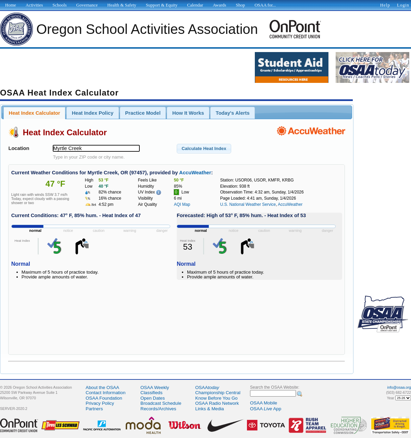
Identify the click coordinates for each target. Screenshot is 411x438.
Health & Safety (121, 5)
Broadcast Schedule (160, 403)
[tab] (34, 113)
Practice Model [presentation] (142, 113)
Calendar (195, 5)
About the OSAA (102, 387)
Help (385, 5)
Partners (94, 408)
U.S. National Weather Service (248, 204)
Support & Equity (161, 5)
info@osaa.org (399, 387)
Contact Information (105, 392)
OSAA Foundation (104, 398)
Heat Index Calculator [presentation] (34, 113)
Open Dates (152, 398)
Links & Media (209, 408)
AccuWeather (195, 172)
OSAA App (265, 408)
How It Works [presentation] (188, 113)
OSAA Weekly (154, 387)
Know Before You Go (216, 398)
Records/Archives (158, 408)
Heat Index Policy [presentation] (92, 113)
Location (18, 148)
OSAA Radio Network (217, 403)
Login (403, 5)
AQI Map (182, 204)
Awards (219, 5)
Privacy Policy (100, 403)
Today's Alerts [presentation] (233, 113)
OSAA (207, 387)
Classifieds (151, 392)
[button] (204, 148)
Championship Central (217, 392)
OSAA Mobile (263, 402)
